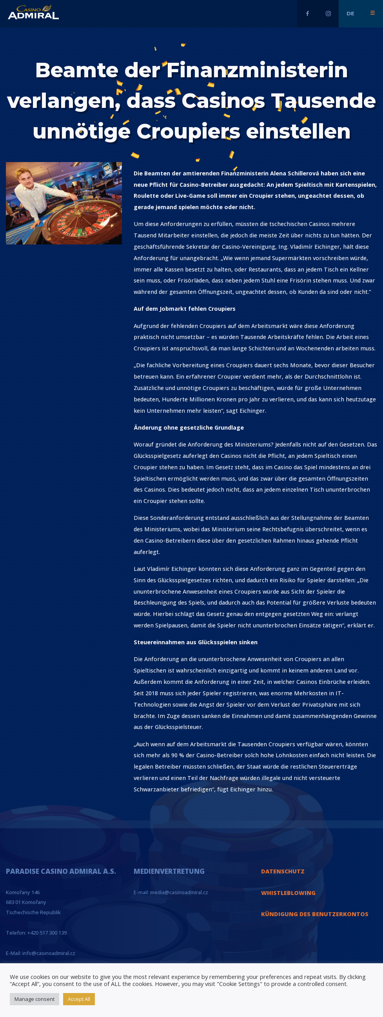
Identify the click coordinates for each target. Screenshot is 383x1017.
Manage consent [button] (34, 998)
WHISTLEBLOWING (288, 893)
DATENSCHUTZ (283, 871)
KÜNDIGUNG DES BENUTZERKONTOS (314, 914)
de (350, 13)
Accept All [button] (79, 998)
